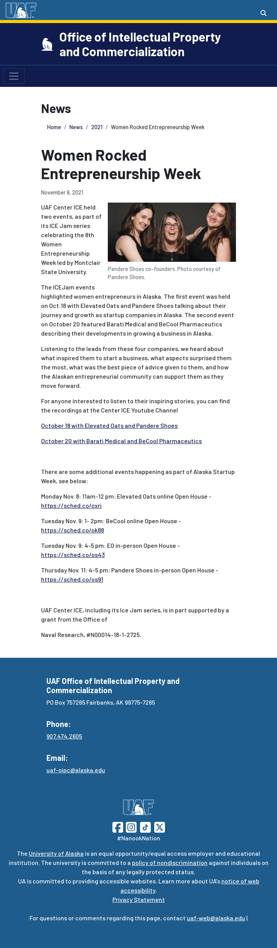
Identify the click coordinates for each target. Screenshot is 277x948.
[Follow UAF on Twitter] (159, 826)
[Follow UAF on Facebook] (117, 826)
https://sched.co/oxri (71, 505)
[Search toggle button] (263, 13)
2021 (96, 127)
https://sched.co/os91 (72, 579)
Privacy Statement (138, 899)
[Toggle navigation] (14, 76)
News (76, 127)
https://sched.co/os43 (73, 554)
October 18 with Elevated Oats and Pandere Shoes (109, 425)
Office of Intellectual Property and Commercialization (140, 43)
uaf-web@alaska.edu (216, 917)
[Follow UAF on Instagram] (130, 826)
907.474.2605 (64, 736)
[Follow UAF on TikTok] (145, 826)
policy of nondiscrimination (170, 862)
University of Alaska (56, 853)
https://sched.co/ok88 (72, 530)
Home (54, 127)
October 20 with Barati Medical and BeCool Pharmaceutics (121, 440)
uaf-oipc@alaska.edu (75, 769)
